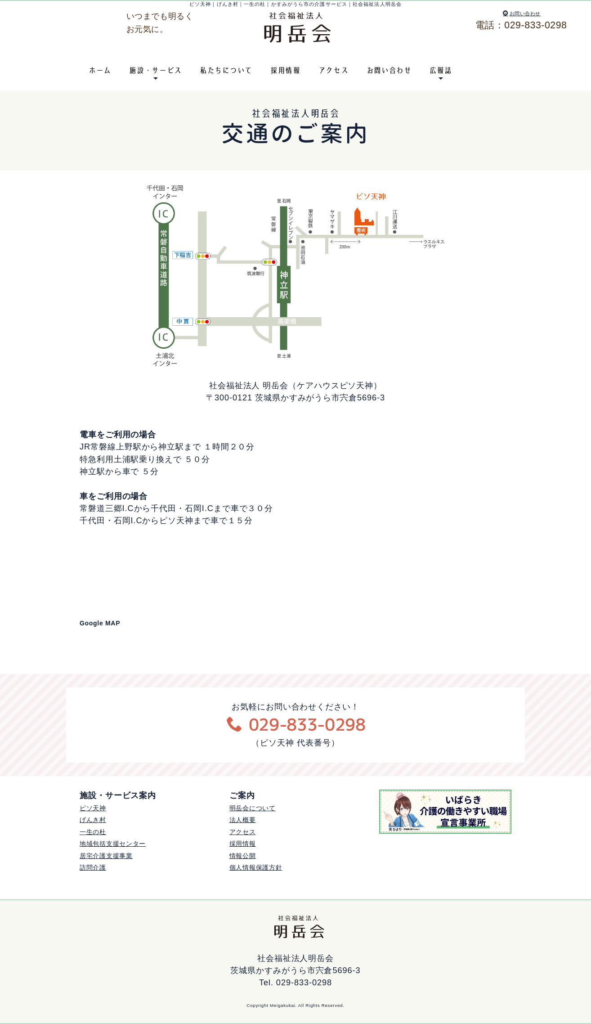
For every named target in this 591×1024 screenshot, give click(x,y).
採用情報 (285, 70)
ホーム (100, 70)
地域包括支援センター (113, 843)
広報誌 (441, 70)
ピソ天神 (93, 808)
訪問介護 (93, 867)
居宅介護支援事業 (106, 855)
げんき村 (93, 819)
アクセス (333, 70)
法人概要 (242, 819)
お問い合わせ (522, 13)
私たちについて (226, 70)
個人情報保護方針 (255, 867)
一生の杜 (93, 831)
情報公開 (242, 855)
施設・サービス (155, 70)
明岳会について (252, 808)
